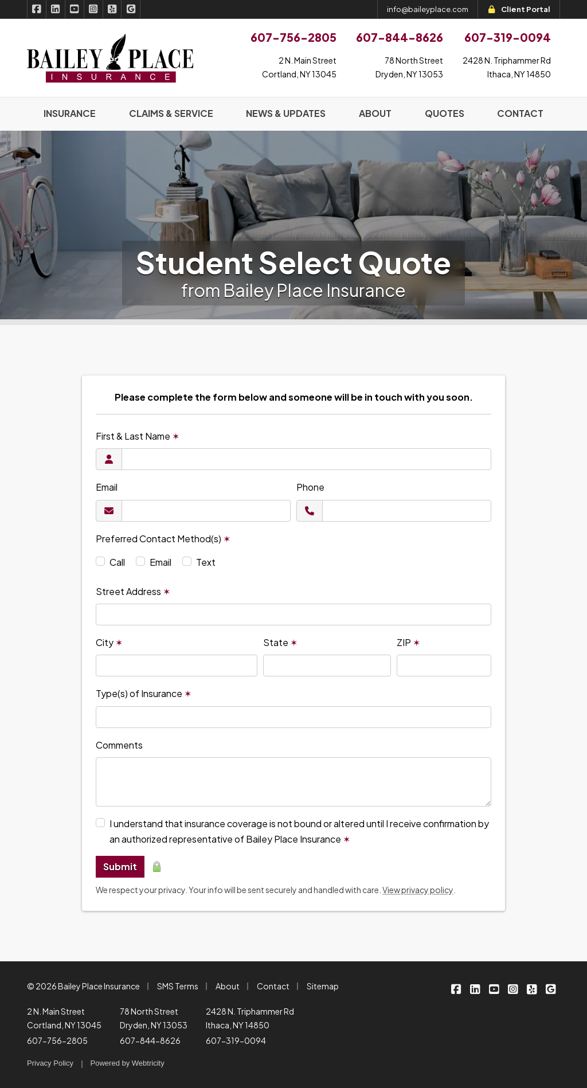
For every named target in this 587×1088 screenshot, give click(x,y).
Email (107, 487)
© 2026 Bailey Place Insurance (83, 986)
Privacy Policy (50, 1063)
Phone (310, 487)
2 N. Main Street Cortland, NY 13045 (64, 1018)
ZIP (408, 642)
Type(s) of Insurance (143, 693)
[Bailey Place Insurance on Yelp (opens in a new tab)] (112, 9)
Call (117, 562)
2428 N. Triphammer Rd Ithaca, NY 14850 (250, 1018)
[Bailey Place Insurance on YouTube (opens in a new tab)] (74, 9)
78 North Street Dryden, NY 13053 (153, 1018)
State (280, 642)
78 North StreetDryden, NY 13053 (409, 67)
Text (206, 562)
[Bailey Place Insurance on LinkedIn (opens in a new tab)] (55, 9)
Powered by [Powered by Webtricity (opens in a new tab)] (128, 1063)
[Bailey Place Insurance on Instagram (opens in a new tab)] (93, 9)
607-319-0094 (236, 1040)
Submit (120, 866)
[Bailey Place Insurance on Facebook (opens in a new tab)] (36, 9)
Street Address (133, 591)
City (109, 642)
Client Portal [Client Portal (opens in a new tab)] (518, 9)
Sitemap (323, 986)
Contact (273, 986)
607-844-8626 (150, 1040)
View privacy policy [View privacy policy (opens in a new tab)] (417, 890)
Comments (119, 745)
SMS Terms (177, 986)
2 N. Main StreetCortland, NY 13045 (299, 67)
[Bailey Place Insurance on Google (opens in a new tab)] (131, 9)
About (228, 986)
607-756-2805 (57, 1040)
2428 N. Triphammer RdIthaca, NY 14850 (507, 67)
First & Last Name (137, 436)
